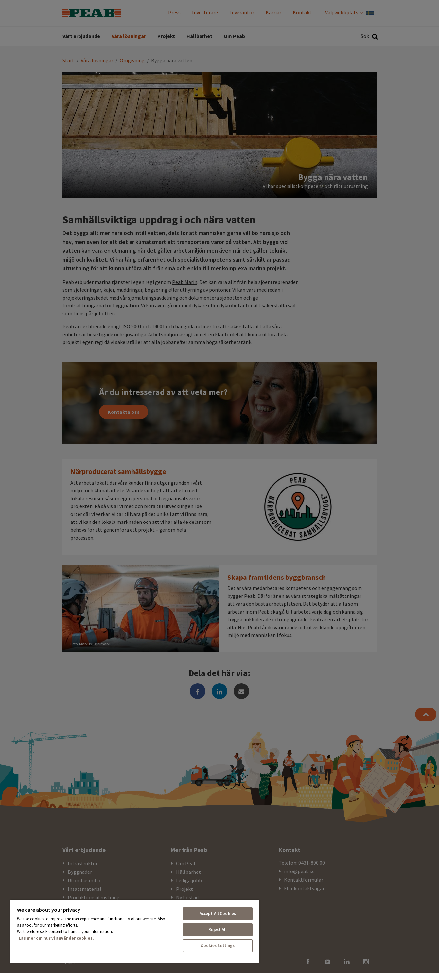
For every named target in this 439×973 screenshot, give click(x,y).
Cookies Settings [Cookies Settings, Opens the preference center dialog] (218, 945)
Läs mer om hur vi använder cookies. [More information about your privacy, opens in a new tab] (56, 938)
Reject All (217, 929)
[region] (134, 931)
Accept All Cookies (218, 913)
